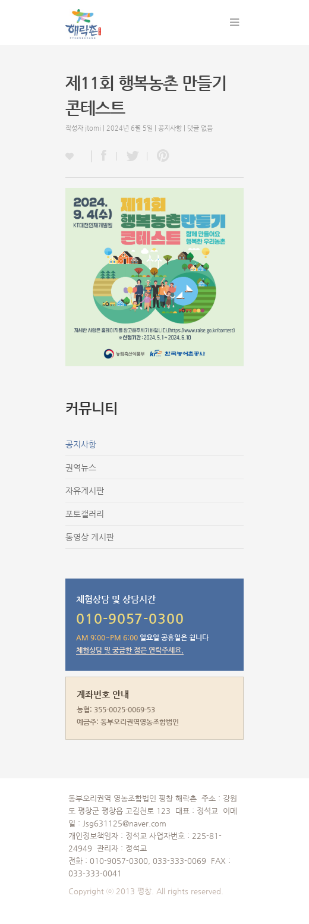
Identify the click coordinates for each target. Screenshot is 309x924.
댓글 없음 (200, 128)
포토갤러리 (84, 513)
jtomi (93, 128)
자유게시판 (84, 490)
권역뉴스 (80, 467)
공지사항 (170, 128)
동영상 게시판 (89, 537)
